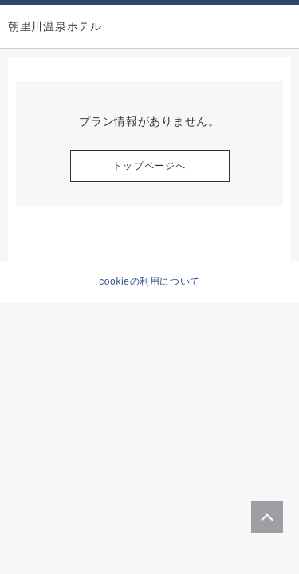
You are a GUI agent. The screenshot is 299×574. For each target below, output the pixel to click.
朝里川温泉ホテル (55, 26)
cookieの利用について (149, 281)
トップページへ (149, 165)
